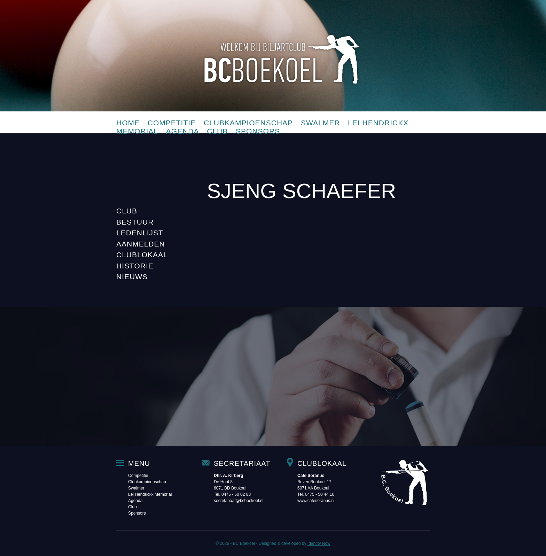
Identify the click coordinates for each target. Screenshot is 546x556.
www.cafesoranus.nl (316, 500)
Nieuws (132, 277)
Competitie (172, 123)
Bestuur (135, 222)
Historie (135, 266)
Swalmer (320, 123)
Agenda (182, 131)
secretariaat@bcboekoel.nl (238, 500)
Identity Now (318, 543)
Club (217, 131)
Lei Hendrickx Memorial (150, 494)
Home (128, 123)
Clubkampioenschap (248, 123)
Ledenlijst (139, 233)
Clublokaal (142, 255)
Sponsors (258, 131)
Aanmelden (140, 244)
